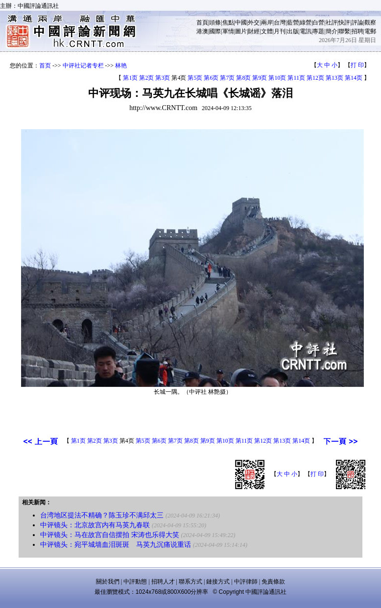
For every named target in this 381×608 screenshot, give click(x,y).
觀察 (370, 22)
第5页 (195, 77)
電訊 (305, 31)
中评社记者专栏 (83, 65)
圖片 (241, 31)
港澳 (202, 31)
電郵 (370, 31)
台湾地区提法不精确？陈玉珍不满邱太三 (102, 515)
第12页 (315, 77)
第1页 (130, 77)
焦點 (228, 22)
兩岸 (267, 22)
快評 (344, 22)
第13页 (334, 77)
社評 (331, 22)
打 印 (357, 65)
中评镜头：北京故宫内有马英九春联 (95, 525)
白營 (318, 22)
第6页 (211, 77)
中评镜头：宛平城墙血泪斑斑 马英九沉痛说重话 (115, 544)
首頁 (202, 22)
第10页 (277, 77)
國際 (215, 31)
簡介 (331, 31)
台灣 (280, 22)
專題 (318, 31)
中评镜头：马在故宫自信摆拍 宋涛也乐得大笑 (109, 535)
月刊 (280, 31)
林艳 (121, 65)
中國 (241, 22)
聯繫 (344, 31)
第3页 (162, 77)
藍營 (293, 22)
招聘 (357, 31)
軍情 (228, 31)
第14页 (353, 77)
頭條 (215, 22)
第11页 (296, 77)
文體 (267, 31)
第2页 (146, 77)
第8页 (243, 77)
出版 (293, 31)
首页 (45, 65)
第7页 (227, 77)
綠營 (305, 22)
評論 (357, 22)
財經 (254, 31)
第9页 (259, 77)
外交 (254, 22)
